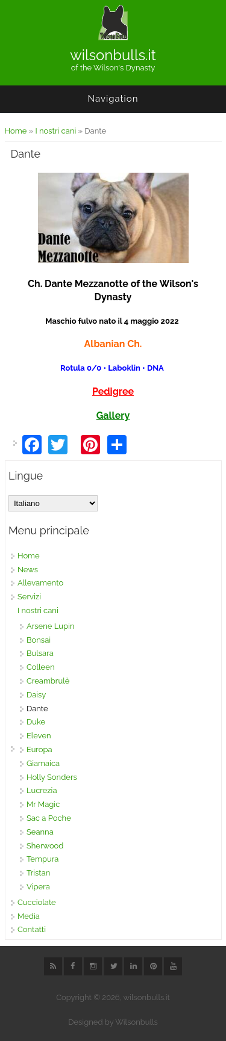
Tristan (38, 872)
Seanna (40, 831)
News (27, 569)
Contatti (31, 929)
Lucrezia (42, 790)
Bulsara (40, 653)
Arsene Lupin (51, 626)
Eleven (39, 735)
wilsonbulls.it (113, 55)
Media (28, 916)
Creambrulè (48, 680)
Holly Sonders (52, 777)
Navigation (112, 98)
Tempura (42, 858)
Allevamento (40, 582)
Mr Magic (43, 804)
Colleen (41, 667)
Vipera (38, 886)
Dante (37, 708)
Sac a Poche (49, 818)
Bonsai (39, 639)
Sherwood (45, 845)
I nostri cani (55, 130)
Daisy (36, 694)
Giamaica (43, 763)
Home (16, 130)
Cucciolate (36, 902)
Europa (39, 749)
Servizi (29, 596)
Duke (36, 721)
